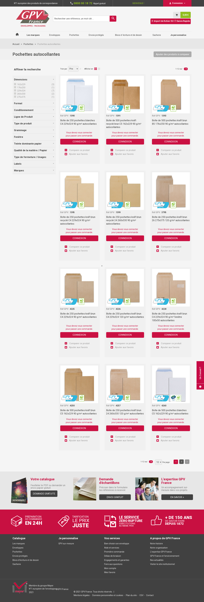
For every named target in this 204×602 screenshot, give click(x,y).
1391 (118, 116)
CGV (141, 595)
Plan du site (131, 595)
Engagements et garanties (116, 560)
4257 (118, 405)
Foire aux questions (113, 564)
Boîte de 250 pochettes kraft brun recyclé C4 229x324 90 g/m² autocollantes (77, 220)
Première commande (114, 552)
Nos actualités (156, 560)
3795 (164, 212)
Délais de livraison (112, 556)
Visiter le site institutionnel (162, 564)
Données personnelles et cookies (107, 595)
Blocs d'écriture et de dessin (26, 560)
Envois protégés (20, 556)
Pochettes (28, 44)
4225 (72, 309)
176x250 (21, 87)
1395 (72, 212)
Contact (150, 595)
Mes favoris (109, 572)
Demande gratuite (44, 493)
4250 (72, 405)
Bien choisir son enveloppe (116, 543)
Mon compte (110, 568)
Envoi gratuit (115, 497)
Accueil (16, 44)
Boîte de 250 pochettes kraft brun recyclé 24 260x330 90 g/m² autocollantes (123, 220)
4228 (164, 309)
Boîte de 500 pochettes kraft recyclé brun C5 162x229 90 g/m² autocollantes (123, 124)
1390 (72, 116)
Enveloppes (18, 548)
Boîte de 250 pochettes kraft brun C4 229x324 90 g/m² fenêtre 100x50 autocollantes (169, 317)
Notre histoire (156, 543)
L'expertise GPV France (161, 552)
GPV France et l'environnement (164, 556)
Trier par (63, 69)
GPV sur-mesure (66, 543)
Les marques (19, 543)
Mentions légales (82, 595)
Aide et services (111, 548)
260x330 (21, 94)
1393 (164, 116)
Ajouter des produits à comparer (172, 54)
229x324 (21, 90)
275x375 (21, 97)
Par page (166, 462)
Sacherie (17, 564)
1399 (118, 212)
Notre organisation (159, 548)
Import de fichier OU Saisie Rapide (170, 21)
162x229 (21, 84)
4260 (164, 405)
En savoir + (177, 497)
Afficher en (88, 69)
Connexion (79, 141)
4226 (118, 309)
